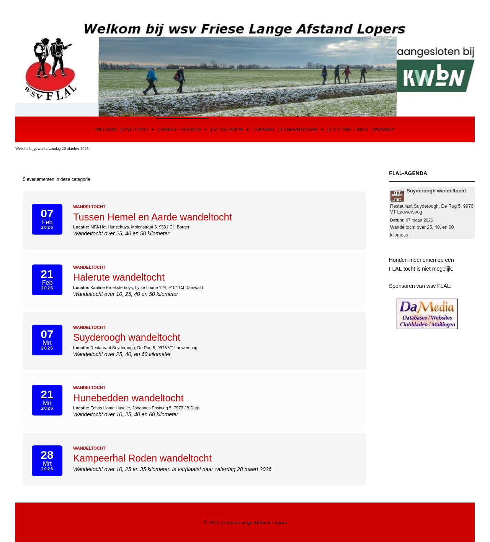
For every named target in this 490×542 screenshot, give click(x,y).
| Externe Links (347, 129)
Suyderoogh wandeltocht (127, 337)
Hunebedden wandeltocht (129, 397)
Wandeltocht (89, 206)
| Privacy (383, 129)
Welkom (106, 129)
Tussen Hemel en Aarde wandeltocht (154, 217)
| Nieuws (263, 129)
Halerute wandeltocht (119, 276)
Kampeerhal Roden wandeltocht (143, 457)
